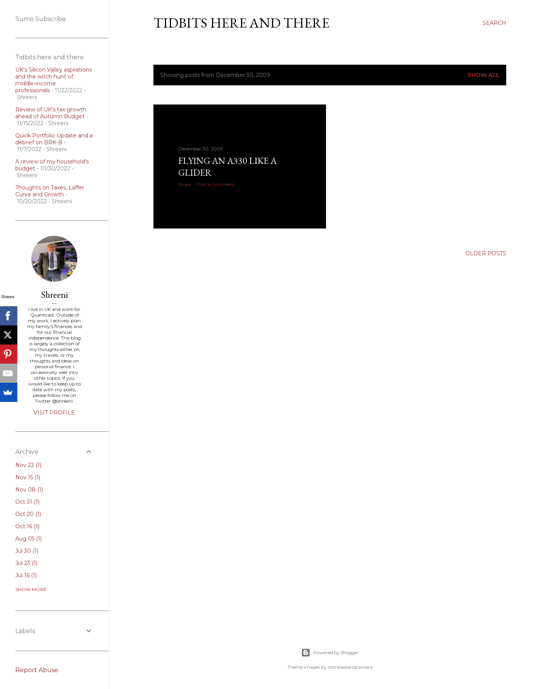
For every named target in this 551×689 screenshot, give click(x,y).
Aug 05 (28, 538)
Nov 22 (28, 465)
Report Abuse (36, 670)
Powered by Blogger (330, 652)
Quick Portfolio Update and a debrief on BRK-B (54, 139)
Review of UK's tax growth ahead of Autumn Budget (50, 113)
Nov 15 (27, 477)
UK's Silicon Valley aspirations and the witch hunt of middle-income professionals (53, 80)
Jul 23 (26, 563)
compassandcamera (350, 667)
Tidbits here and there (241, 23)
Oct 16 (27, 526)
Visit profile (54, 412)
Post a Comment (216, 184)
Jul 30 (26, 550)
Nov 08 (29, 489)
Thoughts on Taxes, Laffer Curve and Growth (49, 191)
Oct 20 (28, 514)
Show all (483, 75)
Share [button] (184, 184)
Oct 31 (27, 501)
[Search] (494, 23)
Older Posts (485, 253)
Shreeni (54, 294)
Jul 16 (26, 575)
